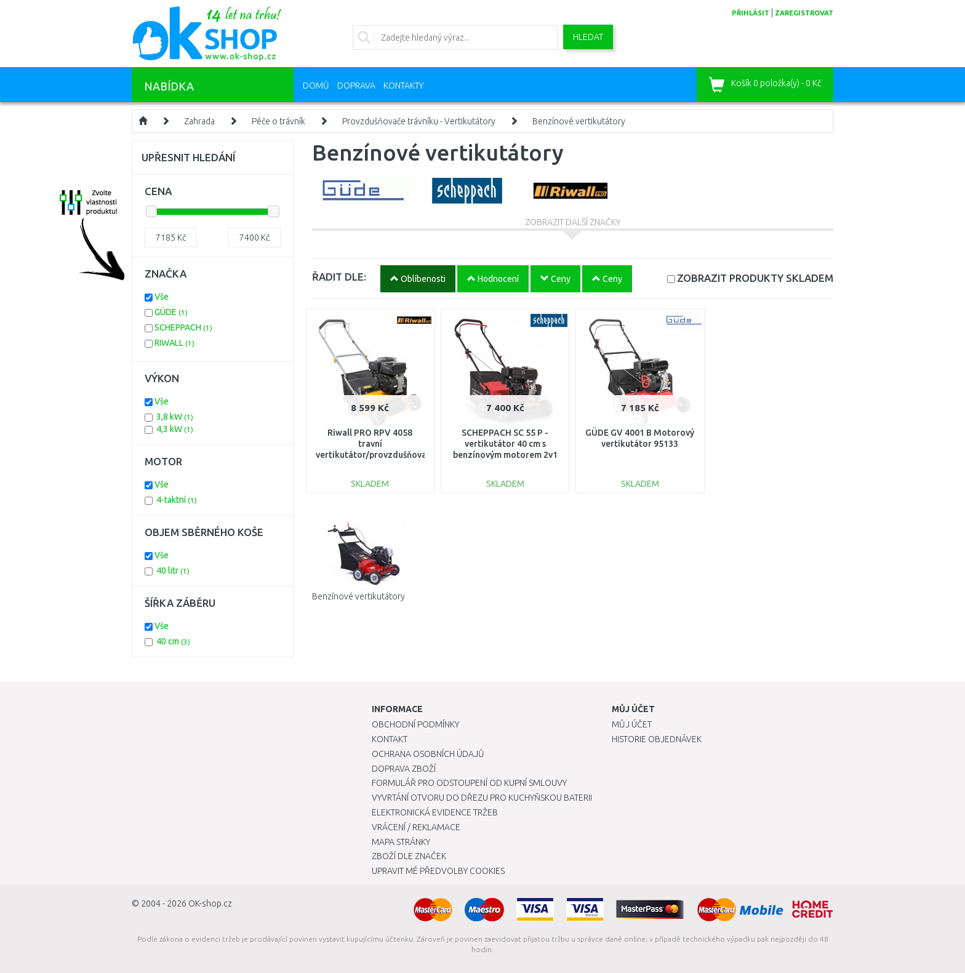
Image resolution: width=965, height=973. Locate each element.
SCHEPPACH (183, 327)
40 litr (173, 570)
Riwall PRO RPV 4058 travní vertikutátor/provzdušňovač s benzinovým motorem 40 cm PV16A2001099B (373, 455)
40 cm (173, 641)
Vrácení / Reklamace (416, 827)
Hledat (588, 37)
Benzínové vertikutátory (578, 121)
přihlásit (750, 13)
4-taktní (176, 500)
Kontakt (389, 739)
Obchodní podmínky (415, 724)
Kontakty (403, 85)
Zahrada (199, 121)
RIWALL (174, 343)
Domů (316, 85)
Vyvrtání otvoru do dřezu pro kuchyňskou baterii (482, 798)
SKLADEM (755, 278)
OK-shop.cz (210, 903)
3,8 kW (174, 417)
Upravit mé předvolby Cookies (438, 871)
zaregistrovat (804, 13)
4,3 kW (174, 429)
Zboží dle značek (409, 856)
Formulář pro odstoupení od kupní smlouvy (469, 783)
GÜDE (171, 312)
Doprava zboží (404, 769)
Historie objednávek (657, 739)
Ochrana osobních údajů (428, 754)
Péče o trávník (278, 121)
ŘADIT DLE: (339, 276)
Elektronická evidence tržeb (435, 812)
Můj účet (632, 724)
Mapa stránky (401, 842)
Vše (161, 297)
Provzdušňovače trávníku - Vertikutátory (418, 121)
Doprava (356, 85)
